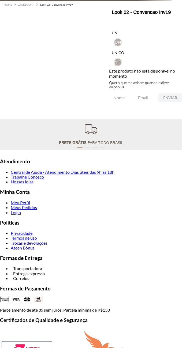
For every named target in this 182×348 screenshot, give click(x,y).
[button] (118, 62)
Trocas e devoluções (29, 242)
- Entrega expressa (28, 273)
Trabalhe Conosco (27, 176)
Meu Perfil (20, 202)
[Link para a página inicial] (8, 5)
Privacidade (21, 233)
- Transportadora (26, 268)
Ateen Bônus (23, 247)
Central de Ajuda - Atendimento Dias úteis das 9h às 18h (62, 172)
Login (16, 212)
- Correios (20, 278)
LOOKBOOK (25, 4)
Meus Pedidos (24, 207)
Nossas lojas (22, 181)
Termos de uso (24, 237)
